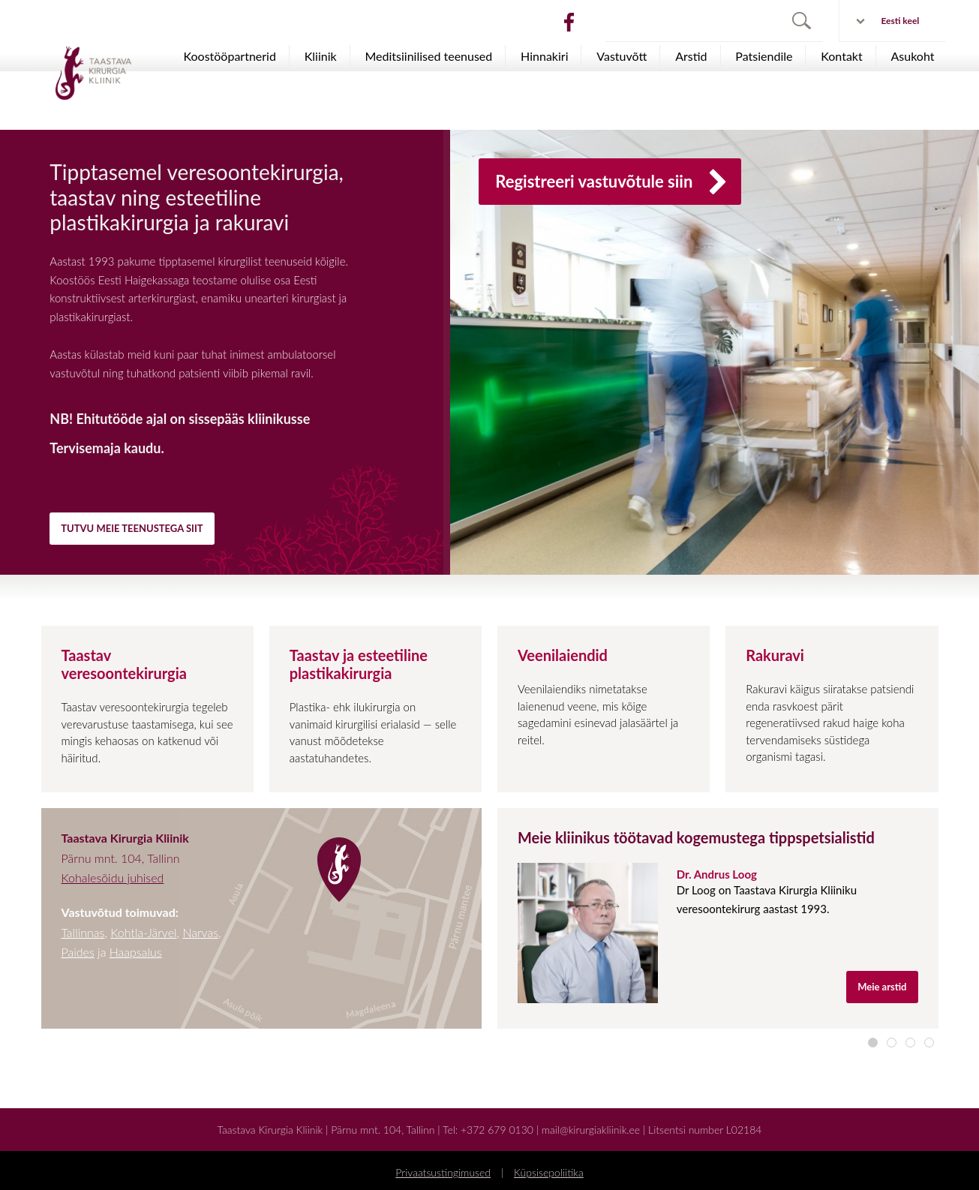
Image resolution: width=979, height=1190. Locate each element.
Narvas (200, 932)
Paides (78, 952)
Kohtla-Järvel (143, 932)
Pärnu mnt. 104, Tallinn (382, 1129)
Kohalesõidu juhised (113, 877)
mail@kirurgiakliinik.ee (591, 1129)
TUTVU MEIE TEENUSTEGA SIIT (132, 528)
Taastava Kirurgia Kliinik (270, 1129)
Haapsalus (136, 952)
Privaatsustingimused (443, 1172)
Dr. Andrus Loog (717, 874)
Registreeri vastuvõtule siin (613, 183)
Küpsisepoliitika (549, 1172)
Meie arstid (881, 987)
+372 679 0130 (497, 1129)
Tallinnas (83, 932)
